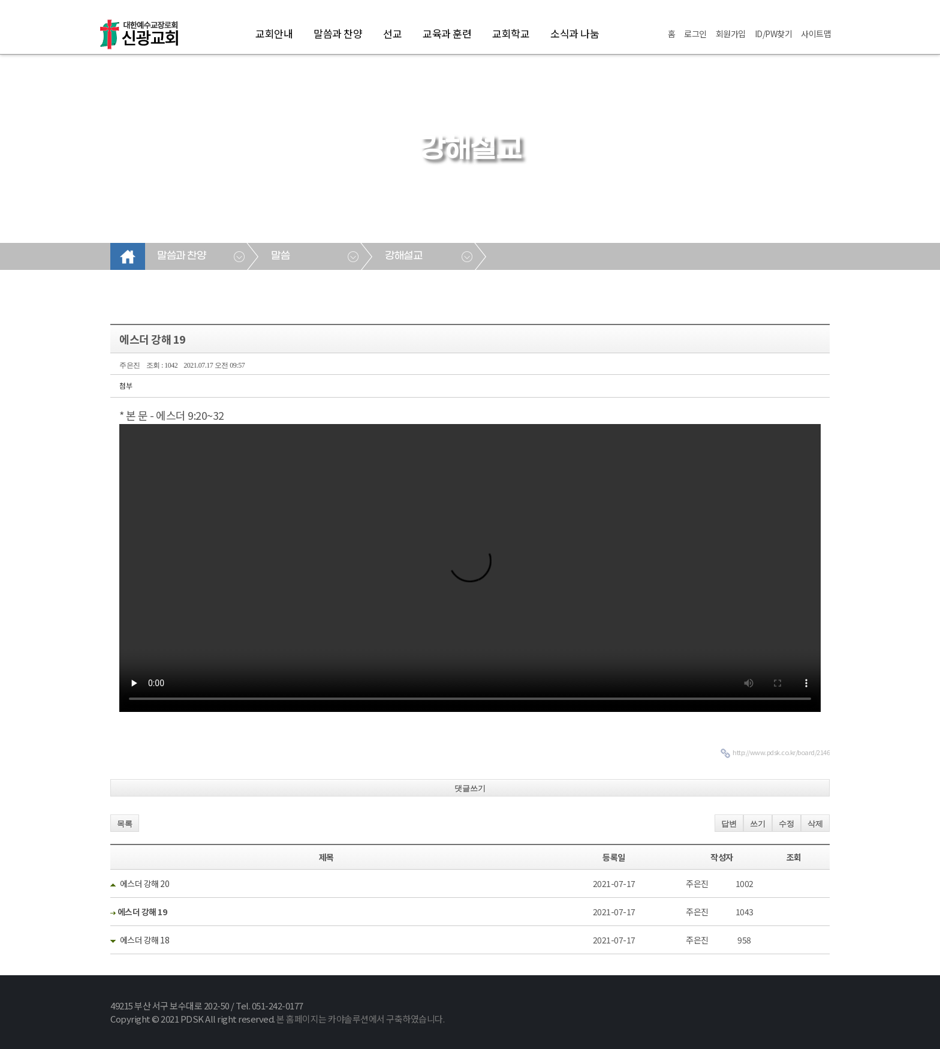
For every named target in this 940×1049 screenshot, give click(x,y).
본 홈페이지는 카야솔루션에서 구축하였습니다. (360, 1018)
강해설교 (403, 256)
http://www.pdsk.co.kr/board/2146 (781, 752)
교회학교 (510, 33)
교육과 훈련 (447, 33)
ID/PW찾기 (774, 33)
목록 (124, 823)
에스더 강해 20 (145, 883)
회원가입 (731, 33)
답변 (729, 823)
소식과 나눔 (574, 33)
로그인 (695, 33)
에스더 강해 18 (145, 940)
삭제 (815, 823)
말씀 (280, 256)
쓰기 (758, 823)
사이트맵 (816, 33)
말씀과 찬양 (338, 33)
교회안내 (274, 33)
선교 (392, 33)
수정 (786, 823)
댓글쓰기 (470, 788)
